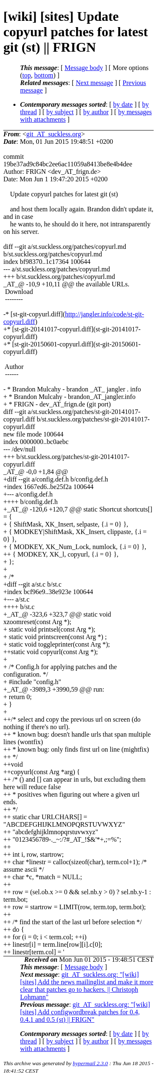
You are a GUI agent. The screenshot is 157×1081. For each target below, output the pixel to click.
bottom (43, 75)
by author (96, 111)
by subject (60, 111)
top (26, 75)
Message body (83, 67)
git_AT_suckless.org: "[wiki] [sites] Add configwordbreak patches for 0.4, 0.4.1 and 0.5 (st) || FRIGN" (85, 1012)
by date (123, 104)
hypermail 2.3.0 (90, 1063)
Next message (94, 82)
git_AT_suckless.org (53, 134)
